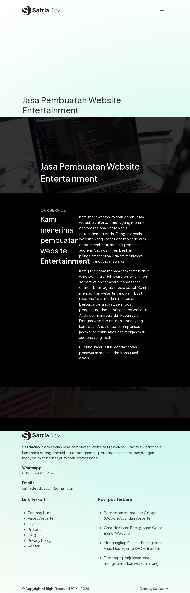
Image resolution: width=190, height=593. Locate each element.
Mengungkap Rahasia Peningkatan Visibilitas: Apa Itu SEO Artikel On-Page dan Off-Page (133, 545)
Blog (32, 534)
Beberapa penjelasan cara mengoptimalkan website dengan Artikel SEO (133, 560)
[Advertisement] (95, 58)
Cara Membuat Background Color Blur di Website (133, 530)
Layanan (35, 523)
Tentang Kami (39, 512)
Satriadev (160, 588)
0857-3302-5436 (38, 473)
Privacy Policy (39, 540)
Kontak (34, 545)
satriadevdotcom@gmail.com (48, 488)
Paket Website (41, 518)
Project (34, 529)
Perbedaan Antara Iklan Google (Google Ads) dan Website (131, 515)
